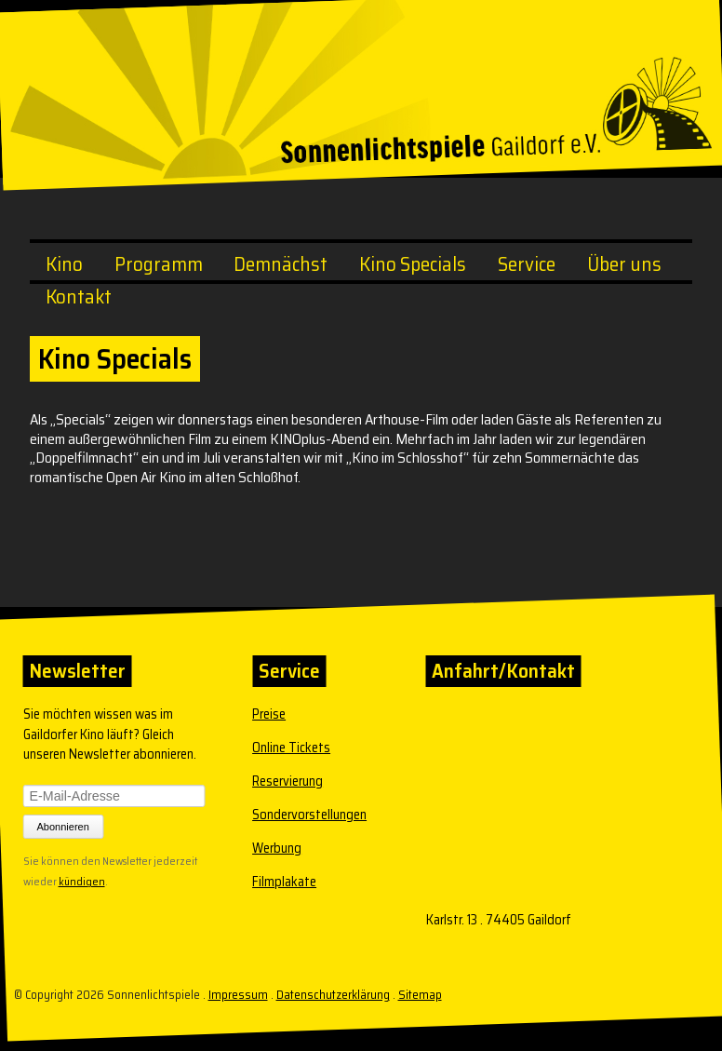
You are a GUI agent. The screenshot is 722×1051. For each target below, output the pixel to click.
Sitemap (420, 994)
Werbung (276, 848)
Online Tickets (291, 747)
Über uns (624, 264)
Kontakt (79, 296)
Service (526, 264)
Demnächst (281, 264)
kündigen (82, 879)
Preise (269, 714)
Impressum (238, 994)
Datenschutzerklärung (333, 994)
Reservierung (287, 781)
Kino (64, 264)
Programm (158, 264)
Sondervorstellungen (309, 814)
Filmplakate (284, 881)
